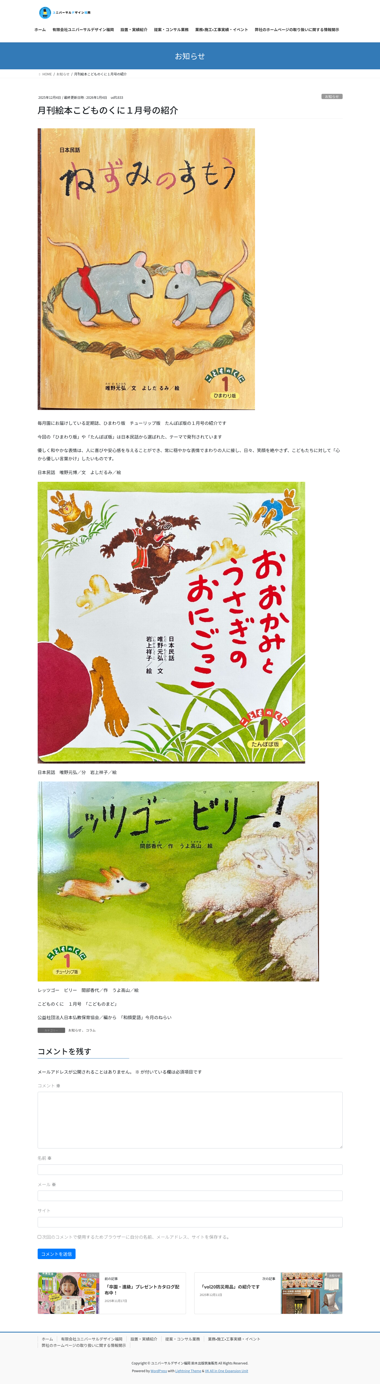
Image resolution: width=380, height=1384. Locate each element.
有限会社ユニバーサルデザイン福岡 (92, 1339)
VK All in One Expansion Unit (226, 1370)
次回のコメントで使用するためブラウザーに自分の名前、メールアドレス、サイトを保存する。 (136, 1236)
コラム (91, 1030)
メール (47, 1184)
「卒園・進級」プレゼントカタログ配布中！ (142, 1289)
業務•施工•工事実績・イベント (234, 1339)
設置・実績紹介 (144, 1339)
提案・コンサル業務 (182, 1339)
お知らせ (332, 96)
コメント (49, 1085)
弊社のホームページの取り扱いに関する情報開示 (84, 1345)
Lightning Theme (188, 1370)
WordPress (159, 1370)
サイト (44, 1210)
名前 (45, 1158)
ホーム (47, 1339)
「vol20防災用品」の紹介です (230, 1286)
